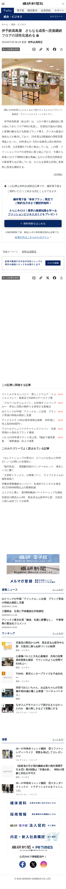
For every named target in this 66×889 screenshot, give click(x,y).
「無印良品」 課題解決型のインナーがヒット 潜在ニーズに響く (32, 468)
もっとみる (58, 589)
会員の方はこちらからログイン (33, 237)
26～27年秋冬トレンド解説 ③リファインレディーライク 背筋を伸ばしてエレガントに (39, 752)
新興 (18, 699)
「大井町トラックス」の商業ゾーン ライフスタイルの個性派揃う (32, 477)
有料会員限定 (29, 251)
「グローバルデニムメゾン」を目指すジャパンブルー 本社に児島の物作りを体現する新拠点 (29, 404)
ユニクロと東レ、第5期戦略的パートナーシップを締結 (32, 492)
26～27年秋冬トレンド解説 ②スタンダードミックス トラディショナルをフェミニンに (39, 787)
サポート (59, 10)
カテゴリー (56, 16)
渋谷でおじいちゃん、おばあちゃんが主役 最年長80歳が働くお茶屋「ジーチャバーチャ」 (40, 691)
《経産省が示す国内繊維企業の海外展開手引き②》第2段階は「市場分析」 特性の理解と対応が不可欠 (40, 769)
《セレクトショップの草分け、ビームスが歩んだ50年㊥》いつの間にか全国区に (31, 459)
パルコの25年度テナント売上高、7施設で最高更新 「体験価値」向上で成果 (28, 439)
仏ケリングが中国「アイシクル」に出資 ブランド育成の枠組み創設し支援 (29, 413)
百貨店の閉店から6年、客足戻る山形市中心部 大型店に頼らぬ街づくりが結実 (32, 499)
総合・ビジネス (13, 16)
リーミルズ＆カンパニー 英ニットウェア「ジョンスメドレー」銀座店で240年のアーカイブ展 (29, 396)
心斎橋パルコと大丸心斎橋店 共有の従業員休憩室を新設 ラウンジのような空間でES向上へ (39, 660)
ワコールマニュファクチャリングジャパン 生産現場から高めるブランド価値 (29, 430)
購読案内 (32, 10)
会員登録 (46, 10)
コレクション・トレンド (26, 712)
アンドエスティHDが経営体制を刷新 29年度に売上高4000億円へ (28, 422)
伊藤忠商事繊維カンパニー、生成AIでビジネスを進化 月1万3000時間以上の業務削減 (32, 485)
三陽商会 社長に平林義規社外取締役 (23, 611)
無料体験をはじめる (33, 223)
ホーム (5, 24)
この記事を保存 (11, 49)
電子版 (20, 10)
